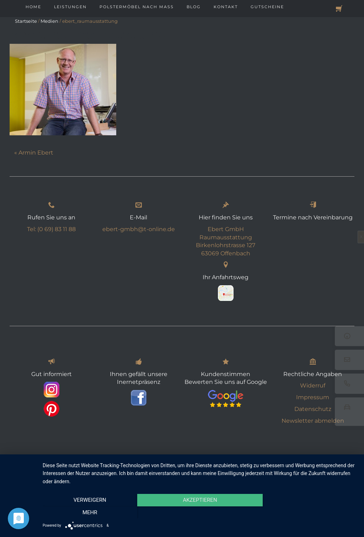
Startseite (26, 21)
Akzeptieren (200, 512)
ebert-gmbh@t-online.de (138, 229)
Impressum (312, 397)
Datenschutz (312, 409)
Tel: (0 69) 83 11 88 (51, 229)
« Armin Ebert (33, 152)
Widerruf (312, 385)
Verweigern (90, 512)
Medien (49, 21)
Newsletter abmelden (313, 420)
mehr (310, 512)
